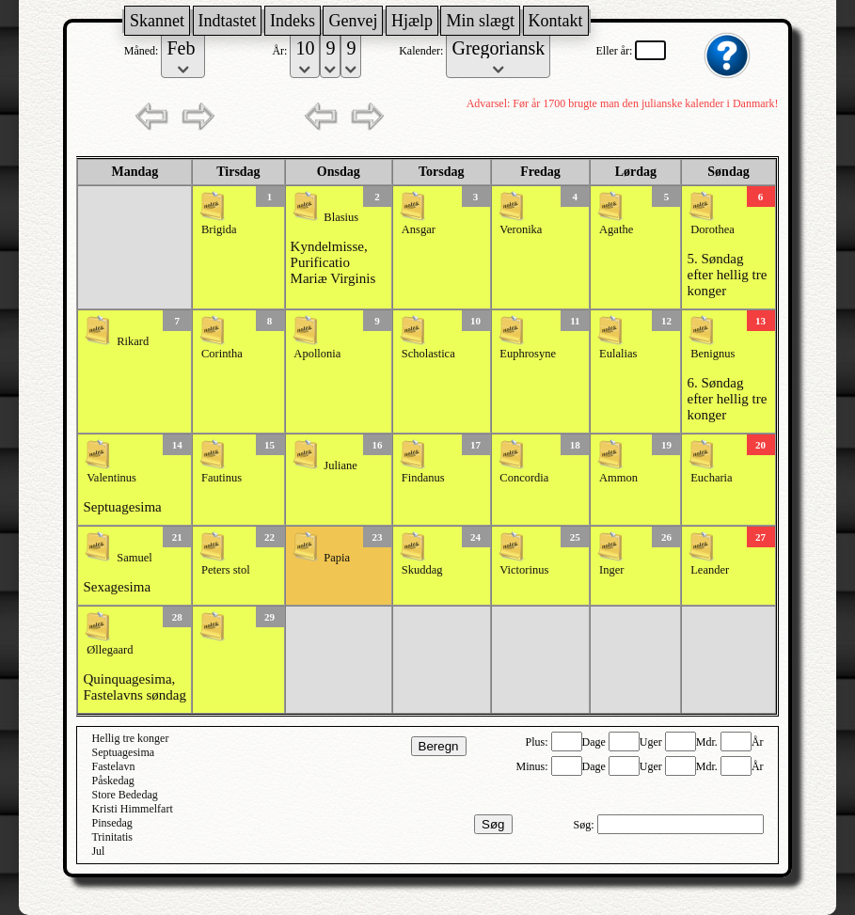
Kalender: (422, 50)
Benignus (712, 353)
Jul (97, 851)
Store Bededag (124, 794)
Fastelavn (113, 766)
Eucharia (711, 477)
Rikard (133, 341)
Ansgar (418, 229)
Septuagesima (122, 506)
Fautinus (221, 477)
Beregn (439, 746)
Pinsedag (111, 822)
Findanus (423, 477)
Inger (611, 569)
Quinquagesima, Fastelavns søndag (134, 686)
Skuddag (422, 569)
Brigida (219, 229)
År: (281, 50)
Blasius (341, 217)
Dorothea (712, 229)
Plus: (538, 742)
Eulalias (618, 353)
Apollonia (316, 353)
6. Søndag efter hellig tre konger (727, 398)
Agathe (616, 229)
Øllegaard (110, 649)
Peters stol (225, 569)
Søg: (585, 824)
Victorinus (523, 569)
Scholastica (428, 353)
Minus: (533, 766)
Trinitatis (112, 837)
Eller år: (615, 50)
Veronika (520, 229)
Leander (709, 569)
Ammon (618, 477)
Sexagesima (116, 586)
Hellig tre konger (129, 738)
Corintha (222, 353)
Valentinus (111, 477)
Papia (337, 557)
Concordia (523, 477)
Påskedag (112, 780)
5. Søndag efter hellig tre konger (727, 274)
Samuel (134, 557)
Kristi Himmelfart (131, 808)
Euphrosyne (527, 353)
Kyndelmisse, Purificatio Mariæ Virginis (333, 262)
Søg (493, 824)
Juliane (340, 465)
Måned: (143, 50)
